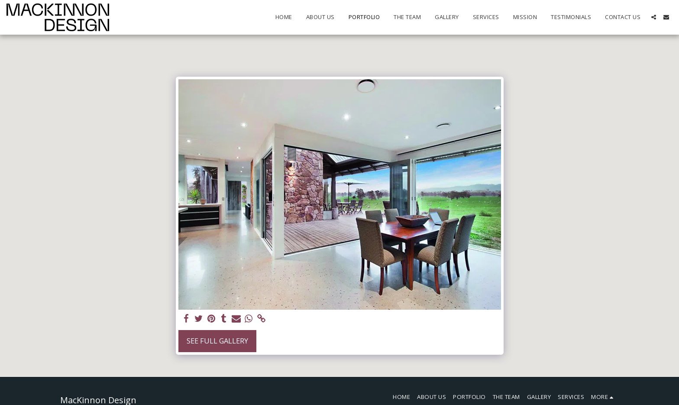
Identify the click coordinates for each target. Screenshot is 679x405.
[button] (654, 17)
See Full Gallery (217, 341)
